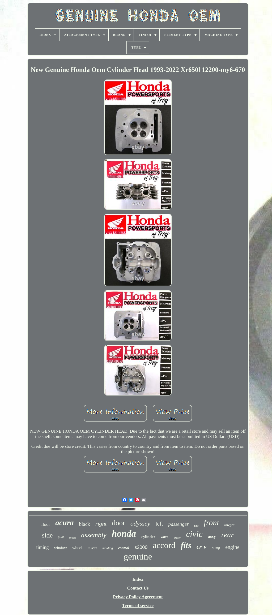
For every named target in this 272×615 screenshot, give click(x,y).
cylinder (148, 537)
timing (42, 547)
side (47, 535)
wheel (77, 547)
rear (227, 535)
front (211, 522)
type (196, 525)
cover (92, 547)
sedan (72, 537)
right (101, 523)
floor (45, 524)
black (84, 524)
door (118, 523)
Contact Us (138, 588)
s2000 (140, 547)
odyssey (140, 523)
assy (212, 536)
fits (186, 545)
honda (124, 533)
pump (216, 548)
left (159, 524)
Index (137, 579)
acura (64, 522)
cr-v (201, 546)
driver (177, 537)
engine (232, 547)
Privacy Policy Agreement (138, 596)
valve (164, 537)
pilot (61, 537)
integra (229, 525)
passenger (178, 524)
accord (164, 545)
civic (194, 534)
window (60, 548)
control (123, 548)
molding (108, 548)
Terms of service (138, 605)
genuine (138, 556)
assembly (93, 535)
